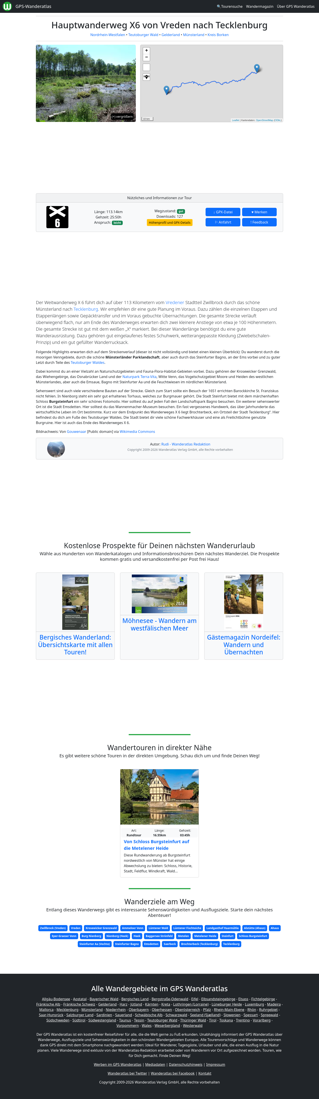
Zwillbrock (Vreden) (53, 928)
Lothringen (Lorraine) (191, 1004)
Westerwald (192, 1025)
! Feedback (259, 222)
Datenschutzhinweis (185, 1064)
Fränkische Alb (48, 1004)
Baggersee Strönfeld (159, 936)
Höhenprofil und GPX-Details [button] (170, 222)
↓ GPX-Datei (223, 212)
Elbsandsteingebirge (218, 999)
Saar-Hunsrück (51, 1014)
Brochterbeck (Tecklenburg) (199, 944)
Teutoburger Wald (143, 34)
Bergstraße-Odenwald (170, 999)
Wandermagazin (259, 6)
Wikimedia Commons (137, 431)
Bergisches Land (135, 999)
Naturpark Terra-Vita (140, 376)
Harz (123, 1004)
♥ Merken (259, 212)
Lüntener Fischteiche (187, 928)
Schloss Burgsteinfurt (253, 936)
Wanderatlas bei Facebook (173, 1073)
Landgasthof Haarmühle (222, 928)
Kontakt (204, 1073)
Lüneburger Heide (227, 1004)
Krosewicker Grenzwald (101, 928)
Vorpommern (128, 1025)
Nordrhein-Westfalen (107, 34)
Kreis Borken (218, 34)
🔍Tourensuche (230, 6)
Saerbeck (170, 944)
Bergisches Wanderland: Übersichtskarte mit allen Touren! (75, 644)
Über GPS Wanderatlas (296, 6)
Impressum (215, 1064)
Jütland (136, 1004)
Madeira (274, 1004)
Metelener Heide (205, 936)
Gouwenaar (76, 431)
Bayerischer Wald (103, 999)
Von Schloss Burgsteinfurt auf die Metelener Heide (156, 845)
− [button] (146, 57)
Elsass (243, 999)
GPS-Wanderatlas (33, 6)
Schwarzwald (176, 1014)
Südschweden (57, 1020)
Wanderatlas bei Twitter (127, 1073)
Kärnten (151, 1004)
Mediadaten (155, 1064)
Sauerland (123, 1014)
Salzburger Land (79, 1014)
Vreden (76, 928)
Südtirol (79, 1020)
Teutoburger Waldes (87, 362)
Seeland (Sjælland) (205, 1014)
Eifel (194, 999)
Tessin (139, 1020)
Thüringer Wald (193, 1020)
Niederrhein (116, 1009)
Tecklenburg (86, 309)
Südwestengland (102, 1020)
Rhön (251, 1009)
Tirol (212, 1020)
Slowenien (232, 1014)
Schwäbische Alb (148, 1014)
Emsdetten (151, 944)
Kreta (165, 1004)
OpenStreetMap (264, 120)
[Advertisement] (211, 156)
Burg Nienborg (91, 936)
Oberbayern (139, 1009)
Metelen (183, 936)
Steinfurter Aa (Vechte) (95, 944)
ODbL (278, 120)
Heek (137, 936)
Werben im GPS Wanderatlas (118, 1064)
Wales (147, 1025)
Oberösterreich (187, 1009)
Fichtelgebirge (263, 999)
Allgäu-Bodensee (56, 999)
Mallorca (46, 1009)
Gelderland (170, 34)
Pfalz (207, 1009)
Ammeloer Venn (132, 928)
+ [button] (146, 51)
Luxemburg (254, 1004)
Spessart (250, 1014)
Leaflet (235, 120)
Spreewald (269, 1014)
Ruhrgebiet (268, 1009)
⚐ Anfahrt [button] (223, 222)
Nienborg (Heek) (117, 936)
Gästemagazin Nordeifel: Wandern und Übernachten (243, 644)
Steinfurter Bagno (127, 944)
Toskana (226, 1020)
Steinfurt (227, 936)
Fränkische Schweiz (79, 1004)
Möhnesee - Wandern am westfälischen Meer (159, 624)
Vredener (175, 302)
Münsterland (193, 34)
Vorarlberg (261, 1020)
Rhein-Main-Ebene (229, 1009)
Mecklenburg (67, 1009)
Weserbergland (167, 1025)
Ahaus (275, 928)
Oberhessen (162, 1009)
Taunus (125, 1020)
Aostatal (80, 999)
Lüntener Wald (158, 928)
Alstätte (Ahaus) (254, 928)
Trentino (243, 1020)
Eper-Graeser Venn (64, 936)
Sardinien (104, 1014)
